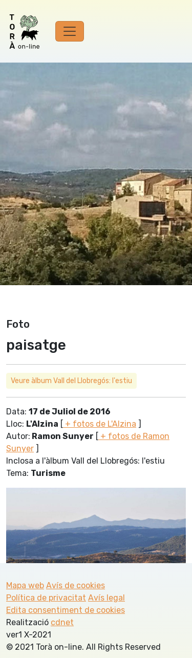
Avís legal (106, 598)
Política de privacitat (46, 598)
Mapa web (25, 585)
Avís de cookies (75, 585)
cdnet (62, 622)
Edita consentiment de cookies (65, 610)
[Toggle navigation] (69, 31)
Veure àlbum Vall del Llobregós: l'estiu (71, 380)
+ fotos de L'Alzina (99, 424)
